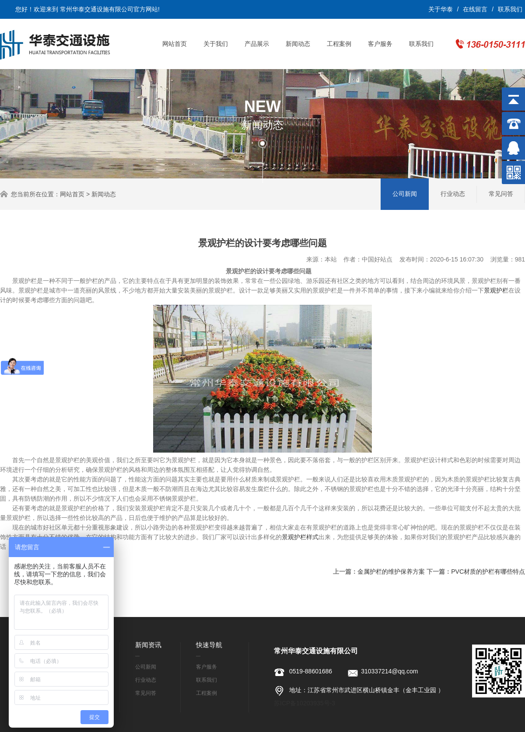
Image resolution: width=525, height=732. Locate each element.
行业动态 (453, 194)
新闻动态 (298, 43)
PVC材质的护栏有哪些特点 (488, 571)
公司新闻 (404, 194)
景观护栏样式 (300, 536)
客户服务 (380, 43)
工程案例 (339, 43)
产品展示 (257, 43)
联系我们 (510, 9)
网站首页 (174, 43)
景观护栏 (496, 290)
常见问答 (501, 194)
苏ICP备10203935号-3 (304, 703)
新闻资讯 (148, 644)
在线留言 (475, 9)
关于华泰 (440, 9)
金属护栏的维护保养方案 (391, 571)
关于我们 (215, 43)
